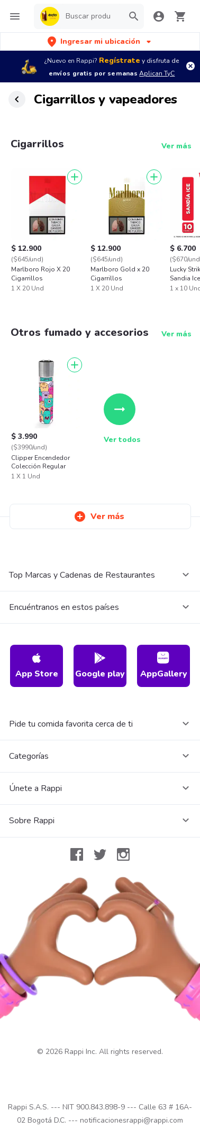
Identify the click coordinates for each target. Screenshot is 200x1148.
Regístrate (119, 60)
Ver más (176, 146)
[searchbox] (91, 16)
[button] (100, 41)
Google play (100, 666)
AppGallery (163, 666)
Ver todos (122, 419)
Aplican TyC (157, 73)
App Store (36, 666)
